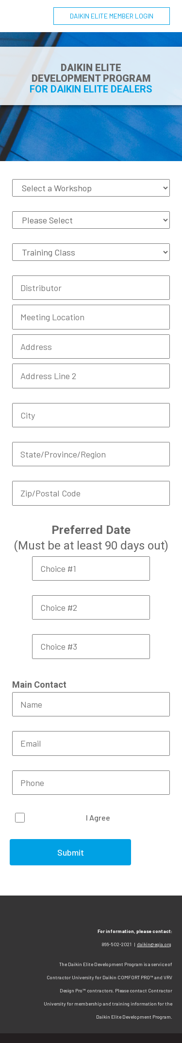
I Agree (98, 817)
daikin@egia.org (154, 944)
